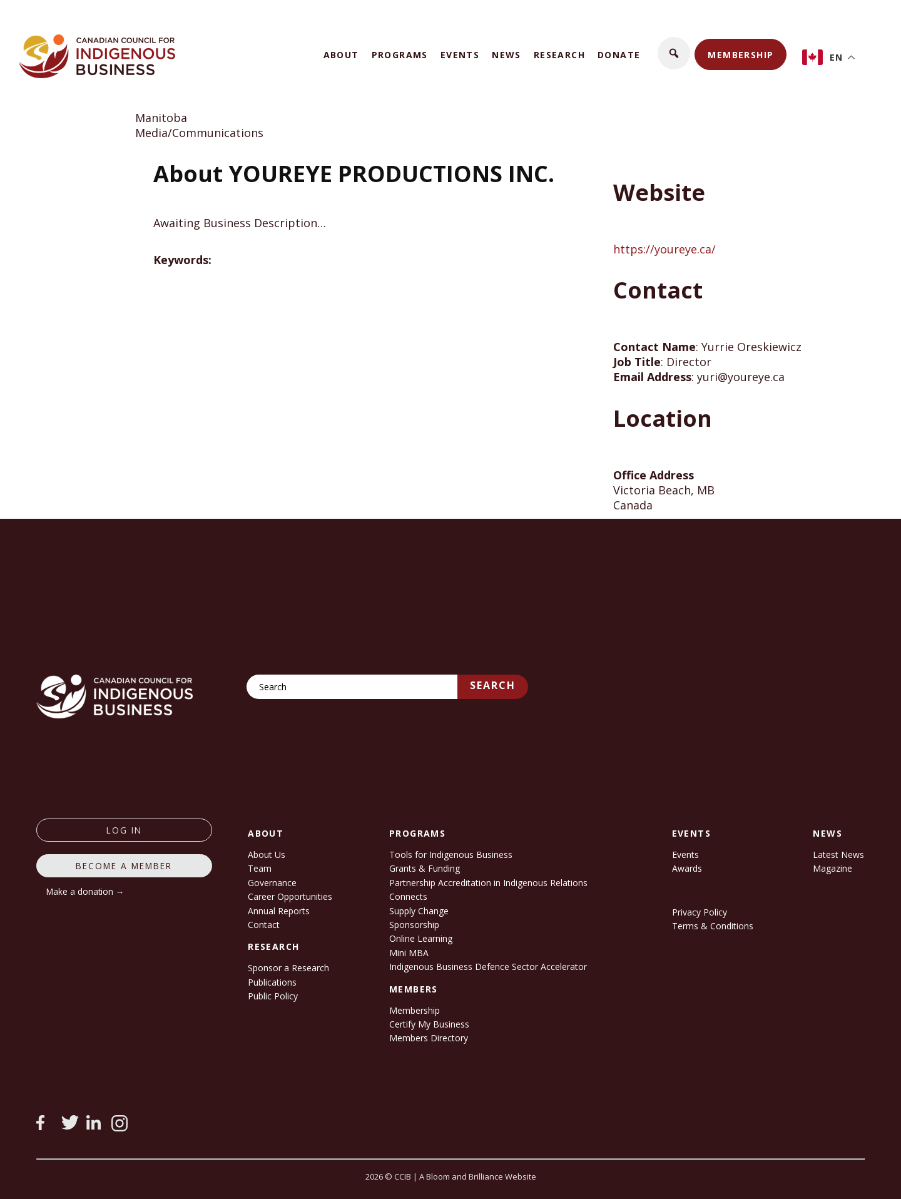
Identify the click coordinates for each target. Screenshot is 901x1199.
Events (459, 55)
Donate (619, 55)
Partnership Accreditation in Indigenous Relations (488, 883)
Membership (740, 55)
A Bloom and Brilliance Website (477, 1176)
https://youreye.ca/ (664, 249)
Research (559, 55)
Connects (408, 896)
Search (493, 685)
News (506, 55)
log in (124, 830)
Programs (400, 55)
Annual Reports (279, 911)
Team (260, 868)
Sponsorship (414, 925)
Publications (272, 982)
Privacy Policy (699, 912)
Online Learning (420, 938)
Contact (264, 925)
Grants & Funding (424, 868)
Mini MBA (409, 953)
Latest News (838, 854)
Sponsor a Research (288, 968)
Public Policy (273, 996)
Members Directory (428, 1038)
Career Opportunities (290, 896)
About (341, 55)
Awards (687, 868)
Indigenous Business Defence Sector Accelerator (488, 966)
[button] (674, 53)
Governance (272, 883)
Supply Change (419, 911)
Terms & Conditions (712, 926)
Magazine (832, 868)
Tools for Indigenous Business (450, 854)
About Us (266, 854)
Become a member (124, 866)
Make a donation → (85, 891)
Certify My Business (429, 1024)
